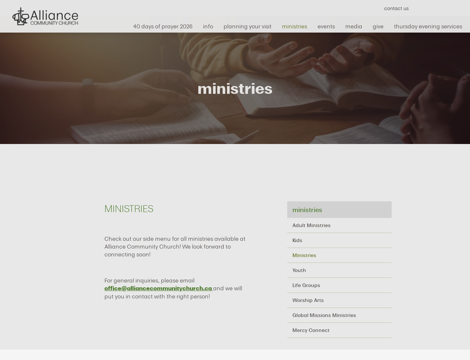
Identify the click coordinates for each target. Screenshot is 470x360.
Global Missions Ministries (324, 315)
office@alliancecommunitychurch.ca (158, 288)
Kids (297, 240)
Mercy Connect (311, 330)
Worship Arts (308, 300)
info (208, 25)
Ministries (304, 255)
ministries (294, 25)
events (326, 25)
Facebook (423, 8)
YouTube (435, 8)
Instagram (447, 8)
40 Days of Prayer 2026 (163, 25)
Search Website (459, 8)
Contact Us (396, 8)
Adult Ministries (311, 225)
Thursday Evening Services (428, 25)
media (353, 25)
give (378, 25)
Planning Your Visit (248, 25)
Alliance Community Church (45, 16)
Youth (299, 270)
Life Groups (306, 285)
